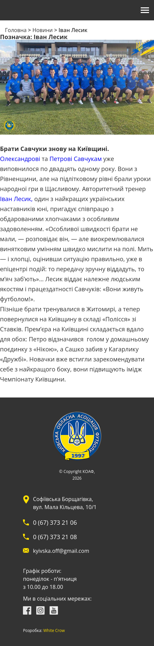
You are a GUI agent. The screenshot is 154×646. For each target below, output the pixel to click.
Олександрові (20, 159)
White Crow (54, 631)
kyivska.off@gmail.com (61, 550)
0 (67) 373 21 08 (55, 537)
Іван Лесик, (16, 199)
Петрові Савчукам (76, 159)
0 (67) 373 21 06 (55, 522)
